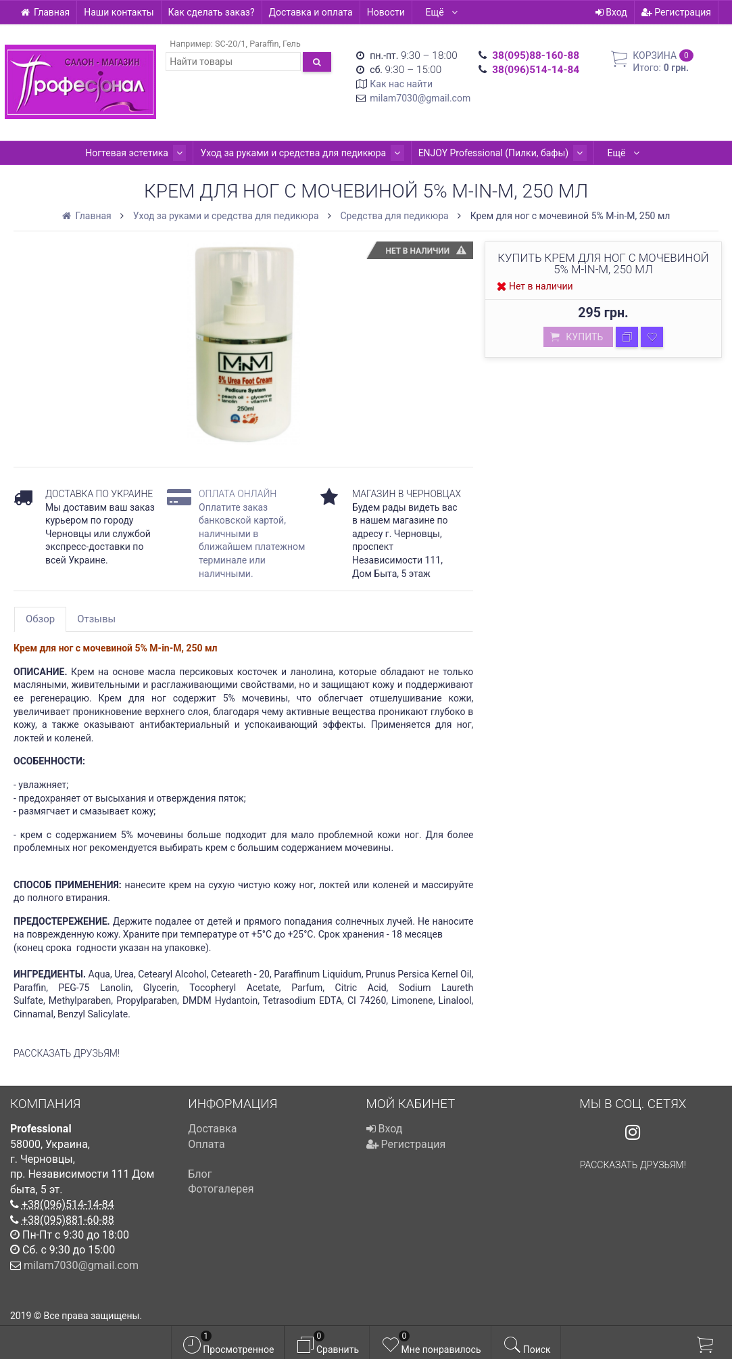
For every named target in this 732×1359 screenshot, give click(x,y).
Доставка (212, 1128)
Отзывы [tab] (96, 619)
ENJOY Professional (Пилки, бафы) (496, 153)
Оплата (206, 1144)
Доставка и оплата (311, 12)
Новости (386, 12)
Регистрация (676, 12)
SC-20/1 (230, 44)
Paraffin (263, 44)
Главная (45, 12)
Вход (611, 12)
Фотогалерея (220, 1188)
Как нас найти (401, 83)
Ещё (442, 12)
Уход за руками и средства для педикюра (302, 153)
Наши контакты (118, 12)
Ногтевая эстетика (141, 153)
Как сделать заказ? (211, 12)
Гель (292, 44)
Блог (200, 1174)
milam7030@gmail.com (420, 98)
